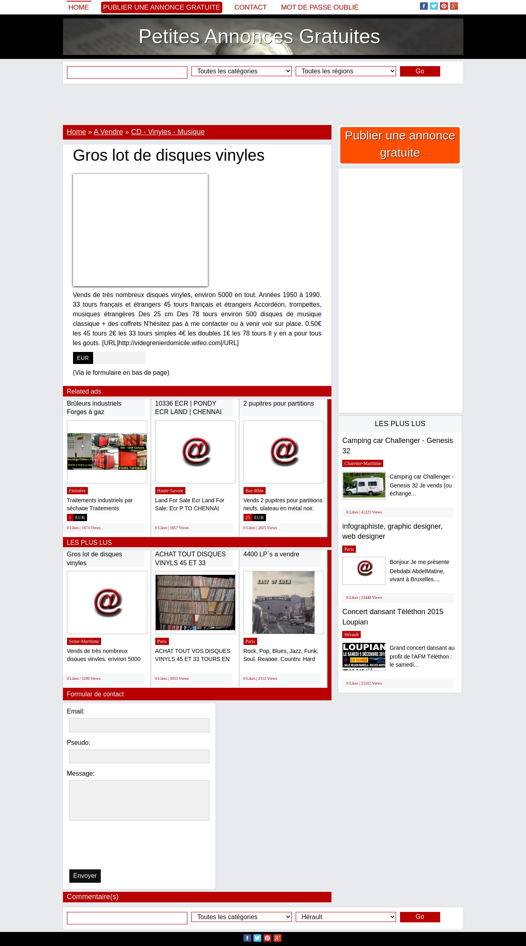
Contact (250, 7)
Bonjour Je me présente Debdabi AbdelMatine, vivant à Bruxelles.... (419, 570)
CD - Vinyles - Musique (168, 132)
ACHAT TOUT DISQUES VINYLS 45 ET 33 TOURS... (190, 563)
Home (79, 7)
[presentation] (110, 847)
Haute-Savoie (170, 490)
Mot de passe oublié (320, 7)
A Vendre (108, 132)
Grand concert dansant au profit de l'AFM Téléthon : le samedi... (422, 656)
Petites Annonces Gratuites (259, 36)
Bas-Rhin (255, 490)
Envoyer (85, 875)
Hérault (351, 634)
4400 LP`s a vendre (272, 554)
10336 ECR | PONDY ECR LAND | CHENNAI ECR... (188, 412)
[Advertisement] (263, 104)
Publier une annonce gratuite (161, 7)
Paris (162, 641)
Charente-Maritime (362, 463)
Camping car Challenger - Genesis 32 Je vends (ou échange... (422, 485)
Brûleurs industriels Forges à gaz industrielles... (94, 412)
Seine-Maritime (84, 641)
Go (420, 71)
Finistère (77, 490)
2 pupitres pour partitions (279, 403)
